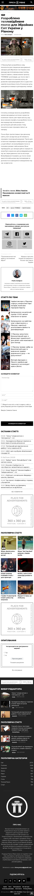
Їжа (2, 47)
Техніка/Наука (7, 44)
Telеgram (7, 235)
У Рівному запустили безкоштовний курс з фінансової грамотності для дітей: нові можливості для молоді (22, 338)
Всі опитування (17, 670)
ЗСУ (8, 208)
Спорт (4, 29)
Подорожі (6, 55)
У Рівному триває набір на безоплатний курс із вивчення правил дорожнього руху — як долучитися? (22, 351)
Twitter (24, 244)
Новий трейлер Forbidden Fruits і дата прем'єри (7, 575)
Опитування (17, 886)
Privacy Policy (27, 888)
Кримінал (5, 36)
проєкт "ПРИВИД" (15, 208)
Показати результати (17, 662)
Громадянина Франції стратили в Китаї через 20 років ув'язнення (22, 703)
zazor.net (17, 893)
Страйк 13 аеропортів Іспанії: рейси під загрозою (8, 598)
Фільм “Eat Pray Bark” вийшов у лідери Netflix (25, 553)
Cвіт (3, 7)
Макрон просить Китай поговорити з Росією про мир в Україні (26, 259)
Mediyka (19, 892)
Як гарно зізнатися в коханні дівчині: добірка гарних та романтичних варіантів (21, 738)
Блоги (4, 58)
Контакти (18, 888)
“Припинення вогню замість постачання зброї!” (8, 258)
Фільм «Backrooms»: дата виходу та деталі (8, 553)
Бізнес (4, 22)
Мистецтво (6, 51)
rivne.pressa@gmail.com (23, 867)
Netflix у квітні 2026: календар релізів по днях (25, 575)
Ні (6, 655)
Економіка (6, 33)
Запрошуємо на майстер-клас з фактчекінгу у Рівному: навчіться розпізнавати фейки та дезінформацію (21, 325)
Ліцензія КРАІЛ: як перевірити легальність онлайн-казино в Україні (22, 748)
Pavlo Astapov (17, 281)
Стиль (4, 40)
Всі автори (25, 886)
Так (6, 653)
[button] (31, 2)
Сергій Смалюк (26, 208)
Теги (9, 886)
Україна (5, 10)
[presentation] (14, 415)
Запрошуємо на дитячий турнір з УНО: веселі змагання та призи (21, 314)
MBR (11, 892)
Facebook (17, 235)
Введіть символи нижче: (9, 410)
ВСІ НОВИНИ (17, 492)
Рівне (3, 14)
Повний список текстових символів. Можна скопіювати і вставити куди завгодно (21, 728)
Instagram (9, 244)
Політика (5, 18)
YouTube (27, 235)
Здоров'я (5, 25)
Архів (5, 886)
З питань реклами (8, 888)
